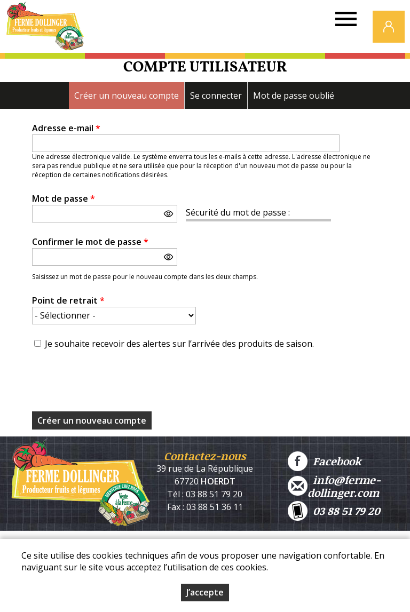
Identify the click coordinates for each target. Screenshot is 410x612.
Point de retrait (68, 300)
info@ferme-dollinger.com (334, 486)
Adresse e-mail (66, 128)
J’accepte (205, 592)
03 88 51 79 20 (334, 511)
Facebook (324, 461)
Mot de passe (63, 198)
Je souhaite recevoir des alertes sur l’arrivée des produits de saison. (179, 343)
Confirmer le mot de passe (90, 242)
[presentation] (113, 383)
